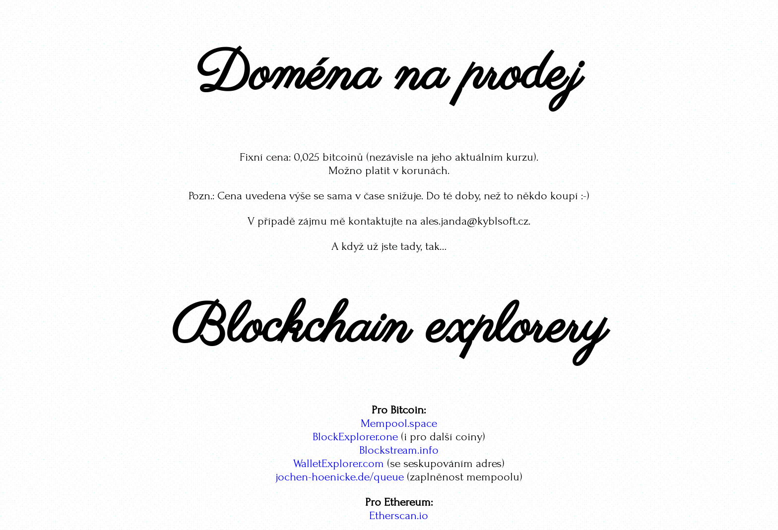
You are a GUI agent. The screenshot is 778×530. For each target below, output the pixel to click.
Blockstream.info (399, 450)
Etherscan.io (398, 515)
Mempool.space (399, 423)
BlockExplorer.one (355, 436)
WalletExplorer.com (338, 463)
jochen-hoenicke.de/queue (339, 476)
